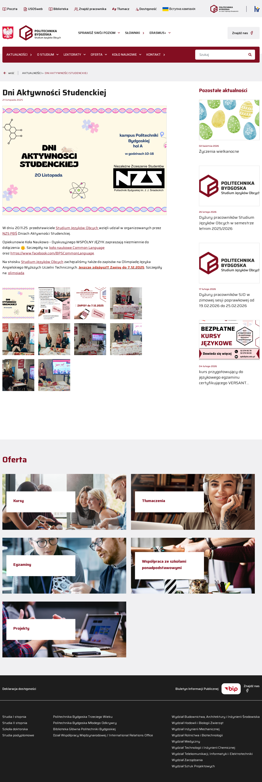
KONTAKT (153, 54)
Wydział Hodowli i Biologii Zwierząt (198, 723)
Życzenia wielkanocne (219, 151)
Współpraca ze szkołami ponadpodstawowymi (164, 564)
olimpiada (16, 273)
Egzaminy (22, 564)
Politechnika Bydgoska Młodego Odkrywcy (85, 723)
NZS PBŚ (9, 233)
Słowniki (132, 32)
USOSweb (33, 8)
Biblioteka (58, 8)
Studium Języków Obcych (77, 228)
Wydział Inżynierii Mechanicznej (196, 729)
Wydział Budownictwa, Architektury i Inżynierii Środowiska (216, 716)
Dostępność (146, 8)
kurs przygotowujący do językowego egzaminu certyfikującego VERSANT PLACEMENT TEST (222, 380)
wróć (9, 73)
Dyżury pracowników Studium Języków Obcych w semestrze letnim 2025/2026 (226, 223)
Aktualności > (33, 73)
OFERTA (96, 54)
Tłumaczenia (153, 500)
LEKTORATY (72, 54)
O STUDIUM (45, 54)
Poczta (9, 8)
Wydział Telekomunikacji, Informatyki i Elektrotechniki (212, 753)
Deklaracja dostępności (19, 688)
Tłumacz (120, 8)
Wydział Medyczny (186, 741)
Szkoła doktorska (15, 729)
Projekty (21, 628)
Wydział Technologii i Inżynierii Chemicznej (203, 747)
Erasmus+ (158, 32)
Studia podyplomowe (18, 735)
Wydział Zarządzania (187, 760)
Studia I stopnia (14, 716)
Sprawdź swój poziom (96, 32)
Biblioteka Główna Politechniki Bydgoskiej (84, 729)
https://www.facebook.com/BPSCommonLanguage (52, 253)
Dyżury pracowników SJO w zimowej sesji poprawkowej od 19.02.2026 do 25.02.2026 (226, 300)
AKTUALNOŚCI (17, 54)
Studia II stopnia (14, 723)
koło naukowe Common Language (76, 247)
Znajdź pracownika (90, 8)
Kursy (18, 500)
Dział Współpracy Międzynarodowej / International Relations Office (103, 735)
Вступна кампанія (179, 8)
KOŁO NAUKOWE (124, 54)
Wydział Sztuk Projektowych (193, 766)
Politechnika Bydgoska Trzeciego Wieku (82, 716)
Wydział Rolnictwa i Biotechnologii (197, 735)
